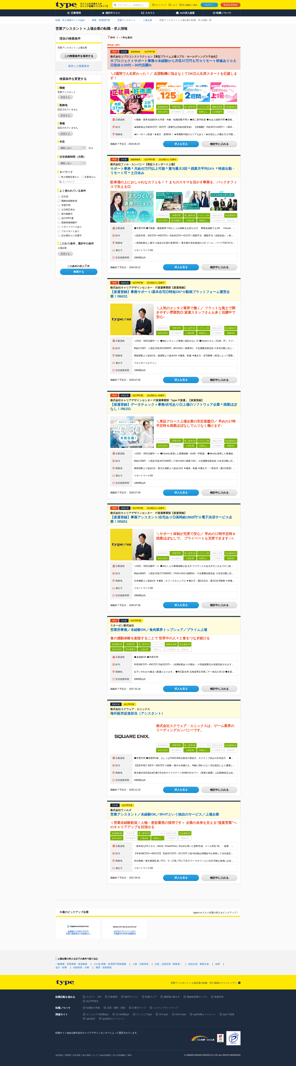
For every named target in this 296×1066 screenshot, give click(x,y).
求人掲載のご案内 (189, 5)
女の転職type (122, 1014)
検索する (78, 271)
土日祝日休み (68, 209)
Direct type (180, 1014)
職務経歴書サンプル (197, 997)
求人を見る (181, 143)
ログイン (209, 5)
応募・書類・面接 (116, 1007)
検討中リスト (131, 997)
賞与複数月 (67, 213)
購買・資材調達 (104, 967)
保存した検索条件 (78, 65)
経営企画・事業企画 (198, 964)
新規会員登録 (230, 5)
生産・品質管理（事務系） (168, 964)
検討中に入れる (219, 143)
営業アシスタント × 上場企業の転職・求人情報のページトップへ (204, 983)
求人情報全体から (70, 176)
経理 (217, 964)
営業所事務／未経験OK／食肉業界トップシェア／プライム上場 (158, 630)
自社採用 (76, 1055)
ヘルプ (174, 5)
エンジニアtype (144, 1014)
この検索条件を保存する (78, 55)
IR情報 (68, 1055)
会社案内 (59, 1055)
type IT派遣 (228, 1014)
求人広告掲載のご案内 (122, 1055)
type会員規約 (105, 1055)
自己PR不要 (67, 218)
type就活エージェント (113, 1018)
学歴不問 (65, 205)
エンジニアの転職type (97, 1014)
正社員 (64, 196)
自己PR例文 (92, 1001)
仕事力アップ (139, 1007)
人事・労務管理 (140, 964)
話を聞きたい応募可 (71, 235)
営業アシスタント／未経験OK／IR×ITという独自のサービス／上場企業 (164, 814)
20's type (163, 1014)
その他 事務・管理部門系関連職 (110, 964)
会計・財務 (61, 967)
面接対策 (219, 997)
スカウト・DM (93, 997)
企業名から (90, 176)
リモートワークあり (71, 226)
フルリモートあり (70, 231)
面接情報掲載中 (69, 222)
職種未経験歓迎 (69, 200)
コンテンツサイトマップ (165, 1007)
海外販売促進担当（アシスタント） (137, 713)
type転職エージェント (204, 1014)
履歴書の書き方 (172, 997)
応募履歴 (112, 997)
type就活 (90, 1018)
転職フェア (151, 997)
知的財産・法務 (81, 967)
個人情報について (90, 1055)
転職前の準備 (93, 1007)
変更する (65, 97)
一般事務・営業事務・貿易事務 (71, 964)
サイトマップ (160, 5)
